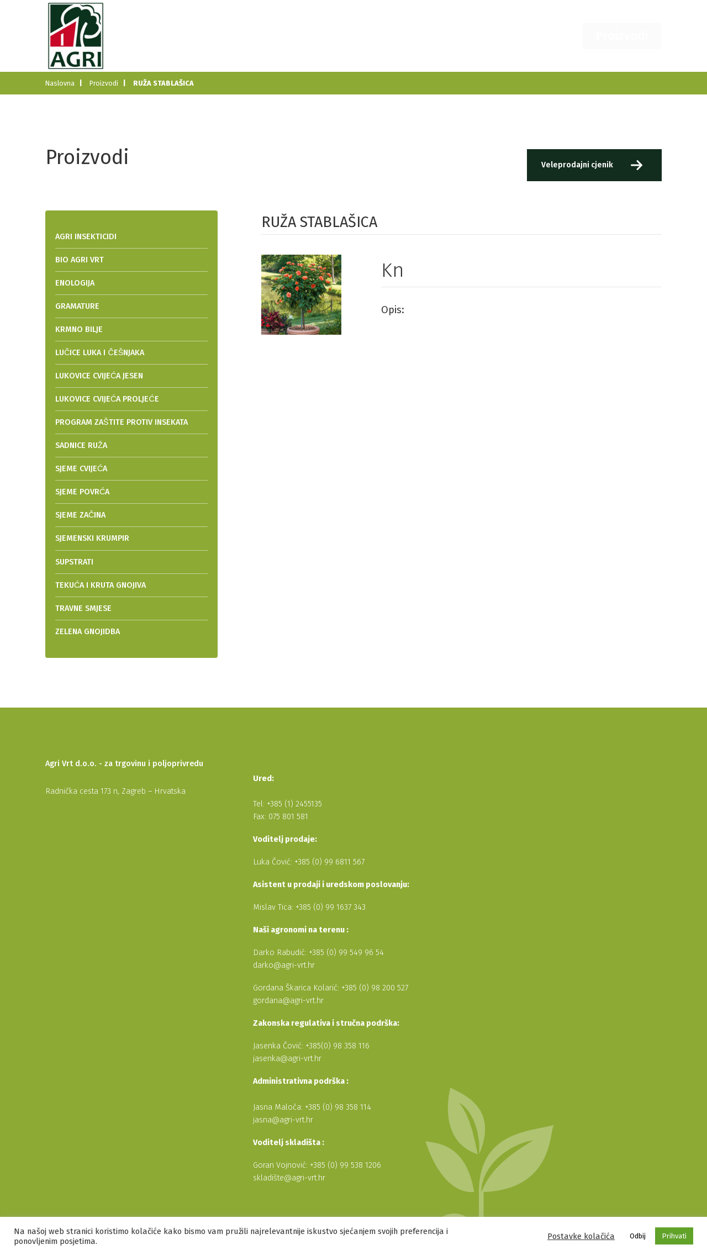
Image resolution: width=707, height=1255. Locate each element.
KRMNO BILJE (79, 329)
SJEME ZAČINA (80, 515)
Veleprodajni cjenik (576, 165)
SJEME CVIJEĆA (81, 468)
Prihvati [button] (674, 1236)
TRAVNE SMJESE (83, 608)
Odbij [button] (638, 1236)
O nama (405, 35)
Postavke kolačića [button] (581, 1236)
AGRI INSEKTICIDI (86, 236)
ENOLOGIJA (74, 283)
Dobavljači (509, 35)
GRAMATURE (77, 306)
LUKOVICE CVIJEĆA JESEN (99, 376)
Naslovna (353, 35)
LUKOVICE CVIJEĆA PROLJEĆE (107, 399)
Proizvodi (630, 35)
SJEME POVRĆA (82, 492)
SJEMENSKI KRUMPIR (92, 538)
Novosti (455, 35)
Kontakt (563, 35)
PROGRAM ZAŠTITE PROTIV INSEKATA (121, 422)
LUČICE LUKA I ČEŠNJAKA (99, 352)
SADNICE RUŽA (81, 445)
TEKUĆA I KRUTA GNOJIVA (100, 585)
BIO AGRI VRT (79, 260)
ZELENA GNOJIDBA (87, 631)
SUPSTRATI (74, 562)
